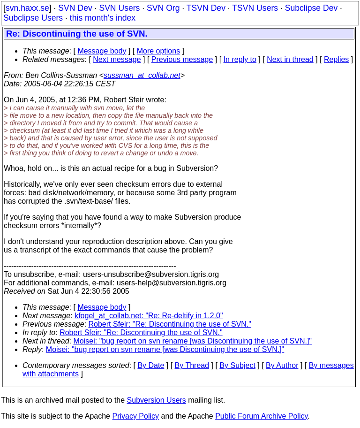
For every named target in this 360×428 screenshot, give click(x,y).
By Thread (192, 365)
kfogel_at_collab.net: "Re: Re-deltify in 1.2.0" (149, 316)
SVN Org (163, 8)
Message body (101, 51)
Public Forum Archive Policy (261, 416)
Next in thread (290, 59)
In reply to (240, 59)
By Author (282, 365)
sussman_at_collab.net (142, 75)
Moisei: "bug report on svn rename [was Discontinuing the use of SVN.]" (193, 341)
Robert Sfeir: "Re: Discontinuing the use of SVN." (170, 324)
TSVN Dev (206, 8)
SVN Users (119, 8)
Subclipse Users (33, 18)
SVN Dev (75, 8)
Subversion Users (156, 400)
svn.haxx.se (27, 8)
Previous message (182, 59)
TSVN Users (255, 8)
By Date (150, 365)
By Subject (237, 365)
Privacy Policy (135, 416)
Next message (117, 59)
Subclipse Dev (311, 8)
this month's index (102, 18)
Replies (336, 59)
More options (158, 51)
